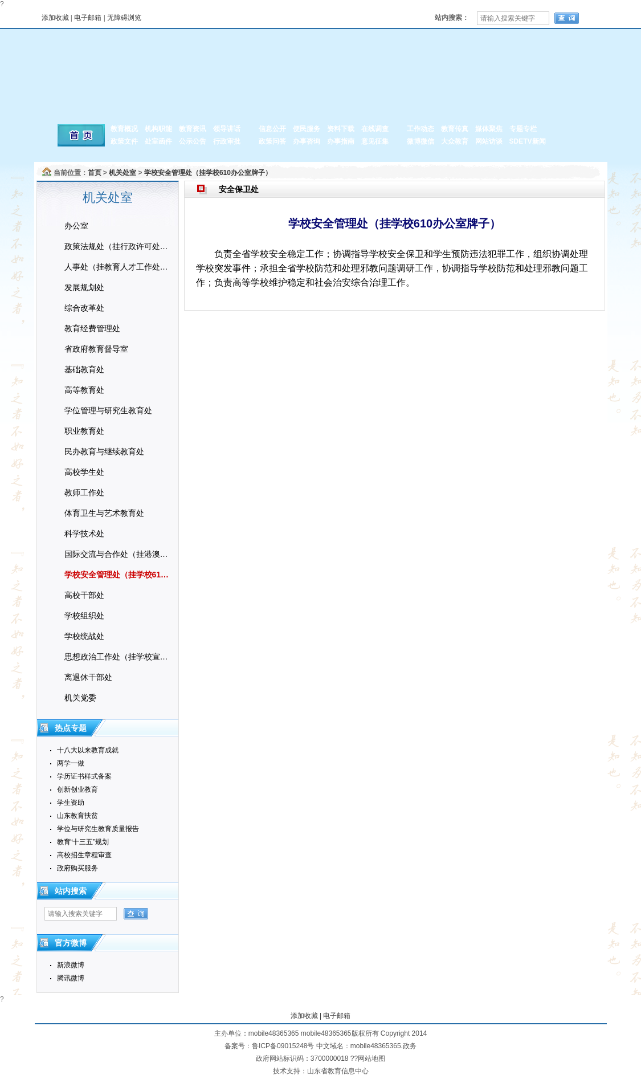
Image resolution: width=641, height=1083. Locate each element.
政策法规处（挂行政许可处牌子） (118, 246)
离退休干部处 (88, 677)
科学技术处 (84, 533)
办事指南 (340, 141)
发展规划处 (84, 287)
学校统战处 (84, 636)
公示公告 (192, 141)
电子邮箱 (87, 18)
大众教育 (454, 141)
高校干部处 (84, 595)
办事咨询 (306, 141)
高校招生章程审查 (84, 855)
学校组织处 (84, 615)
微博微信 (420, 141)
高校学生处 (84, 472)
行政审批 (226, 141)
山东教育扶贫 (77, 816)
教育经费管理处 (92, 328)
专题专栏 (523, 129)
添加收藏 (55, 18)
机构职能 (158, 129)
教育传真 (454, 129)
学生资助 (70, 803)
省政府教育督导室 (96, 348)
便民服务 (306, 129)
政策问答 (272, 141)
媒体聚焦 (489, 129)
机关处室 (122, 173)
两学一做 (70, 763)
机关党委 (80, 697)
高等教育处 (84, 389)
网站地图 (371, 1058)
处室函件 (158, 141)
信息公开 (272, 129)
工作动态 (420, 129)
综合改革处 (84, 307)
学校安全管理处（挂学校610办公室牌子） (208, 173)
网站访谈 (489, 141)
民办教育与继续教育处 (104, 451)
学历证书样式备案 (84, 776)
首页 (94, 173)
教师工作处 (84, 492)
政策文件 (124, 141)
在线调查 (375, 129)
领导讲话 (226, 129)
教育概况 (124, 129)
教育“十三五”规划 (83, 842)
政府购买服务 (77, 868)
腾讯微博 (70, 978)
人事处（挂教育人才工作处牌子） (118, 266)
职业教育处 (84, 430)
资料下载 (340, 129)
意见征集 (375, 141)
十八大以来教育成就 (88, 750)
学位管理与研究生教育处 (108, 410)
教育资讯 (192, 129)
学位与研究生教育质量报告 (98, 829)
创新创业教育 (77, 789)
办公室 (76, 225)
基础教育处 (84, 369)
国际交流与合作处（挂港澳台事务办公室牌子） (118, 554)
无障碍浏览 (124, 18)
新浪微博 (70, 965)
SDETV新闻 (527, 141)
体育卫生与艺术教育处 (104, 513)
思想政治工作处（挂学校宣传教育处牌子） (118, 656)
